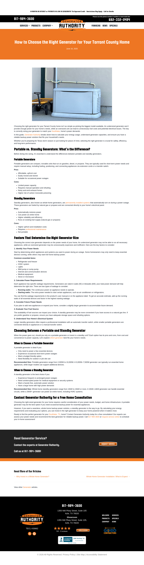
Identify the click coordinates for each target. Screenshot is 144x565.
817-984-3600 (24, 19)
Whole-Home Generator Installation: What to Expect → (108, 477)
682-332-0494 (119, 20)
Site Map (81, 554)
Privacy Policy (69, 554)
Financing (96, 25)
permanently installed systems (78, 203)
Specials (114, 25)
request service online (111, 417)
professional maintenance (36, 229)
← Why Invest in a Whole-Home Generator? (31, 477)
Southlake (56, 131)
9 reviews (64, 531)
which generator (56, 338)
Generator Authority (32, 135)
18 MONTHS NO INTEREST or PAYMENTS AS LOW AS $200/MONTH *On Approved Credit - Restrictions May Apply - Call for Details (72, 11)
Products (35, 25)
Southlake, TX (54, 414)
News (104, 25)
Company (46, 25)
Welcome (105, 515)
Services (24, 25)
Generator (27, 487)
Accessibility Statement (96, 554)
